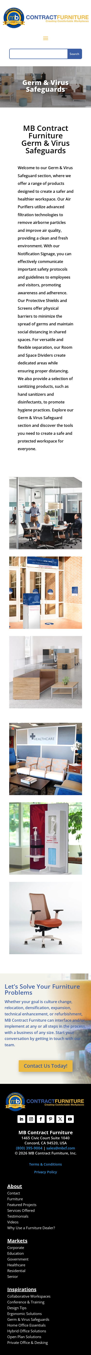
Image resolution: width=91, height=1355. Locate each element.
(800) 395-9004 (29, 1148)
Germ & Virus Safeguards (28, 1319)
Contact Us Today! (45, 1065)
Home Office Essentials (26, 1325)
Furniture (15, 1198)
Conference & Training (25, 1302)
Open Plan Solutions (24, 1336)
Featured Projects (21, 1204)
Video (12, 1222)
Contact (13, 1193)
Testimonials (17, 1216)
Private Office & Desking (27, 1342)
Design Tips (16, 1307)
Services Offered (21, 1210)
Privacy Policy (45, 1172)
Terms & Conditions (45, 1164)
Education (15, 1253)
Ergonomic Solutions (24, 1313)
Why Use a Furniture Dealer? (31, 1227)
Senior (12, 1276)
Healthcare (16, 1264)
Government (17, 1259)
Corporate (15, 1247)
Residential (16, 1270)
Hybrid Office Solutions (26, 1330)
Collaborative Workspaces (28, 1296)
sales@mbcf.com (60, 1148)
